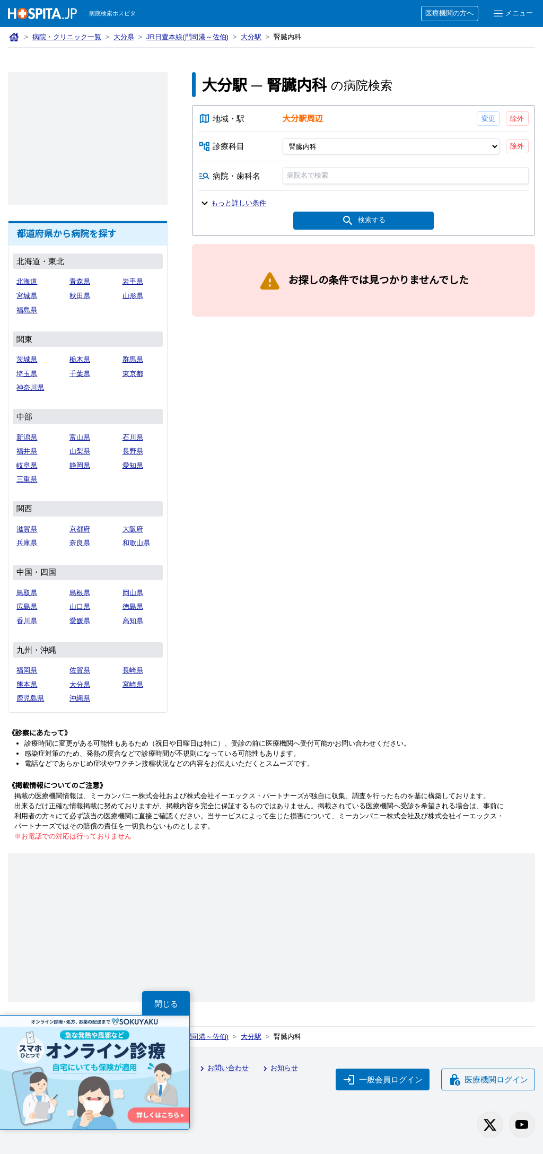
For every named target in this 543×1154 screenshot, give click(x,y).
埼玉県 (26, 374)
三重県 (26, 479)
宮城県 (26, 296)
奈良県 (79, 543)
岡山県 (132, 593)
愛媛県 (79, 621)
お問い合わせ (222, 1068)
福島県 (26, 310)
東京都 (132, 374)
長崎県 (132, 670)
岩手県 (132, 281)
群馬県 (132, 359)
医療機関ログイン (488, 1079)
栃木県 (79, 359)
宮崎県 (132, 684)
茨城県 (26, 359)
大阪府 (132, 529)
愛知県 (132, 465)
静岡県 (79, 465)
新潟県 (26, 437)
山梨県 (79, 451)
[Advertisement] (88, 138)
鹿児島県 (30, 698)
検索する (363, 220)
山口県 (79, 606)
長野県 (132, 451)
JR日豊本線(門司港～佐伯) (187, 37)
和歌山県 (136, 543)
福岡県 (26, 670)
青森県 (79, 281)
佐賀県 (79, 670)
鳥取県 (26, 593)
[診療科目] (390, 146)
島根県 (79, 593)
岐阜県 (26, 465)
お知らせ (278, 1068)
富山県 (79, 437)
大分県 (123, 37)
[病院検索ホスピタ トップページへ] (42, 13)
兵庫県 (26, 543)
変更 (488, 119)
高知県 (132, 621)
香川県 (26, 621)
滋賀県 (26, 529)
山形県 (132, 296)
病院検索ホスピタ (112, 13)
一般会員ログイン (383, 1079)
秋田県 (79, 296)
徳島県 (132, 606)
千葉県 (79, 374)
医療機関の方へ (449, 13)
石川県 (132, 437)
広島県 (26, 606)
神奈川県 (30, 387)
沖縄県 (79, 698)
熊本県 (26, 684)
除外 (517, 119)
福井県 (26, 451)
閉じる (166, 1003)
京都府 (79, 529)
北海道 (26, 281)
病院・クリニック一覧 (66, 37)
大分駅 (251, 37)
